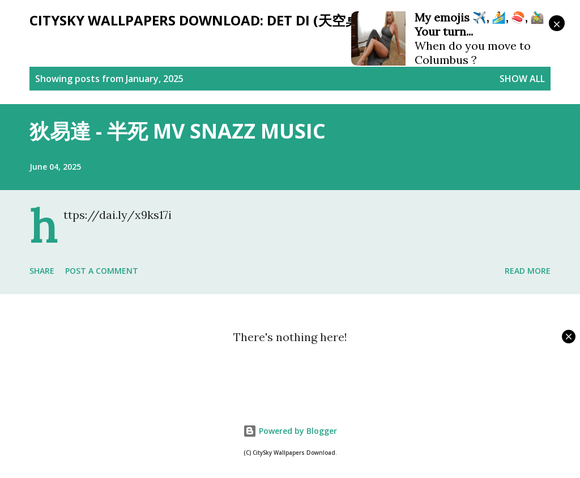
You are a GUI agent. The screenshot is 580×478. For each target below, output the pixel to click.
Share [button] (41, 270)
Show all (522, 78)
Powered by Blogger (290, 430)
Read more (528, 270)
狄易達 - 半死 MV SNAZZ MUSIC (177, 131)
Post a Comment (101, 270)
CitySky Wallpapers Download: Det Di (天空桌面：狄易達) (230, 20)
